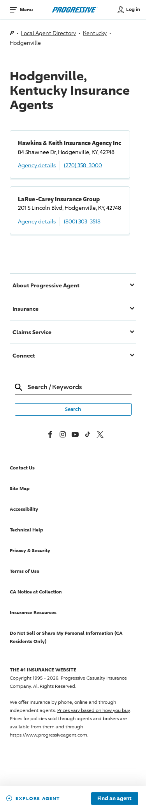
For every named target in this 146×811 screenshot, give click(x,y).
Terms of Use (24, 571)
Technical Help (26, 530)
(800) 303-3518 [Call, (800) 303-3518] (82, 221)
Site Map (20, 488)
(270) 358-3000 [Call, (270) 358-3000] (83, 165)
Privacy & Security (30, 550)
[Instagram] (63, 434)
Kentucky (95, 33)
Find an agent (114, 798)
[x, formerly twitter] (100, 434)
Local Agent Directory (48, 33)
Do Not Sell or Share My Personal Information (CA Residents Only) (66, 637)
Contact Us (22, 468)
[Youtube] (75, 434)
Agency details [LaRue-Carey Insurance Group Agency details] (37, 221)
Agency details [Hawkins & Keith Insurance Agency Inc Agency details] (37, 165)
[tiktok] (87, 434)
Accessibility (24, 509)
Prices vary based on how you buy (93, 710)
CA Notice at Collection (36, 592)
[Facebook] (50, 434)
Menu (26, 9)
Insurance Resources (33, 612)
